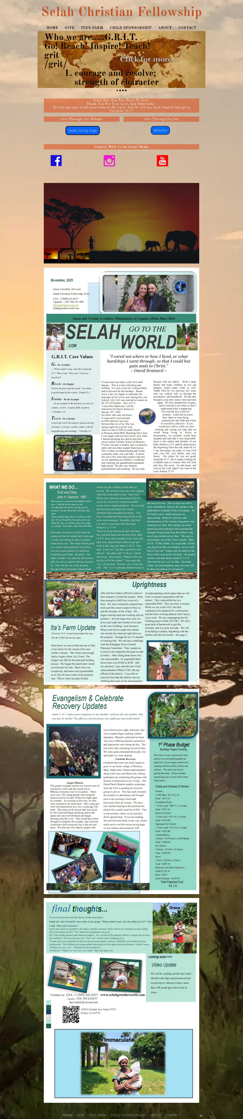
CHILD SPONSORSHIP (131, 28)
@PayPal (160, 130)
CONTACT (187, 28)
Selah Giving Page (83, 130)
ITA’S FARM (92, 28)
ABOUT (165, 28)
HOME (52, 28)
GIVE (70, 28)
